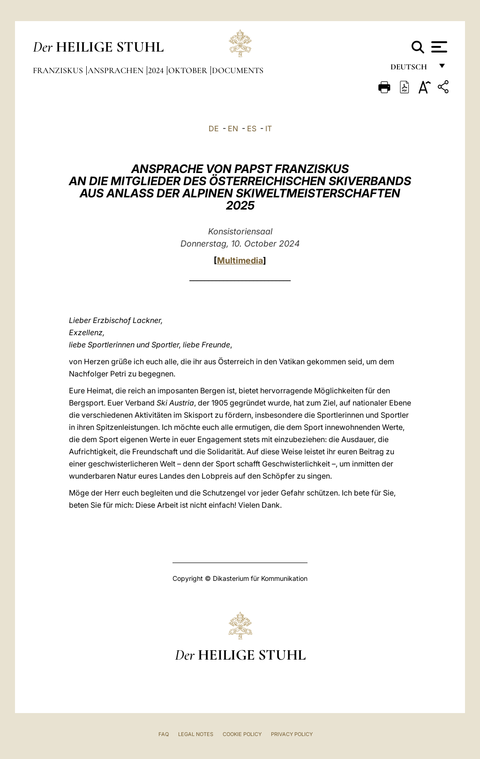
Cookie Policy (242, 734)
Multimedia (240, 260)
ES (251, 128)
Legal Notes (195, 734)
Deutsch (411, 69)
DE (214, 128)
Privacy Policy (292, 734)
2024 (156, 70)
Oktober (188, 70)
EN (233, 128)
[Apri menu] (438, 47)
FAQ (163, 734)
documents (237, 70)
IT (268, 128)
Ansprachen (116, 70)
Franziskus (59, 70)
